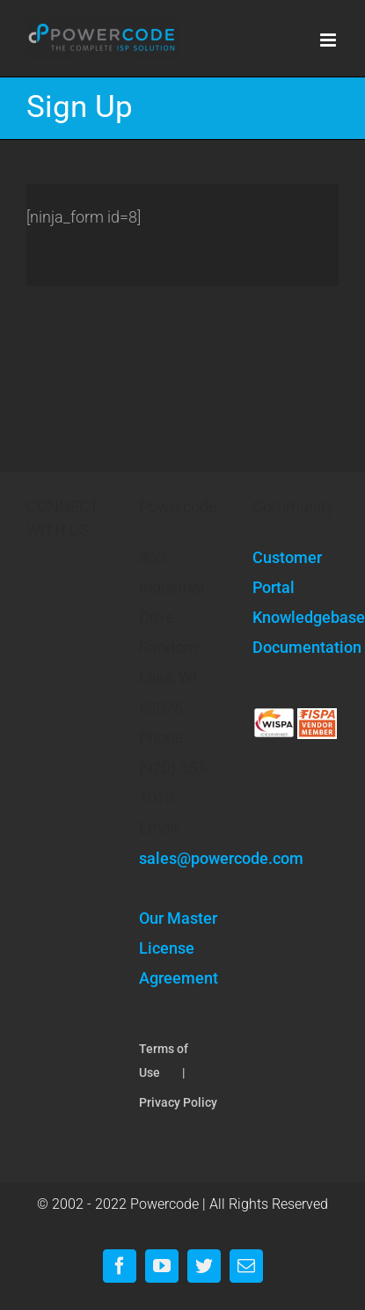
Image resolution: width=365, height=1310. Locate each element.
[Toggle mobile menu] (329, 40)
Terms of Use (163, 1060)
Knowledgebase (295, 617)
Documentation (295, 647)
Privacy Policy (178, 1102)
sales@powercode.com (221, 858)
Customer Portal (287, 572)
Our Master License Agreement (178, 948)
